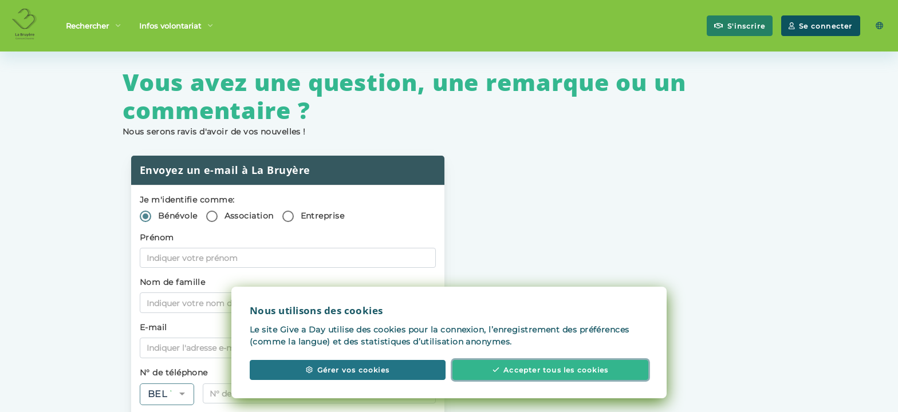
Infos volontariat (175, 24)
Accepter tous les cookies (551, 374)
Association (249, 216)
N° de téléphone (174, 372)
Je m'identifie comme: (187, 200)
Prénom (157, 237)
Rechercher (93, 24)
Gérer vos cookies (347, 374)
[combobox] (167, 394)
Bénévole (178, 216)
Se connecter (820, 26)
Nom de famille (172, 282)
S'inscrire (739, 26)
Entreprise (323, 216)
